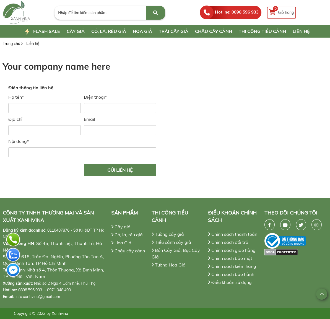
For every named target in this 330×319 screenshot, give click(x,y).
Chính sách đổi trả (228, 242)
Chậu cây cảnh (213, 31)
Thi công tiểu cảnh (262, 31)
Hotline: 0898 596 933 (237, 12)
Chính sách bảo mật (230, 258)
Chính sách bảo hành (231, 274)
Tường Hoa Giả (169, 265)
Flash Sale (41, 31)
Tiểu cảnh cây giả (171, 242)
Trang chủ (11, 43)
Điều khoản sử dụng (230, 282)
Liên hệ (301, 31)
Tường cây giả (168, 234)
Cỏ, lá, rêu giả (108, 31)
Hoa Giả (142, 31)
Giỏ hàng (281, 11)
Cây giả (76, 31)
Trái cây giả (173, 31)
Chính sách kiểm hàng (232, 266)
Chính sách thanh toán (232, 234)
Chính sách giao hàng (232, 250)
